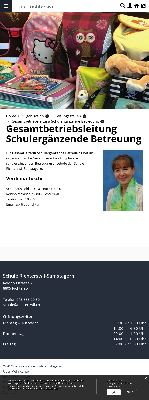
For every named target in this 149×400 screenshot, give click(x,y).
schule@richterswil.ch (21, 304)
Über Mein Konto (16, 371)
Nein (130, 392)
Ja (113, 392)
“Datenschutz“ (50, 388)
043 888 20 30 (28, 299)
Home (11, 116)
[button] (33, 116)
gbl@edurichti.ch (29, 204)
